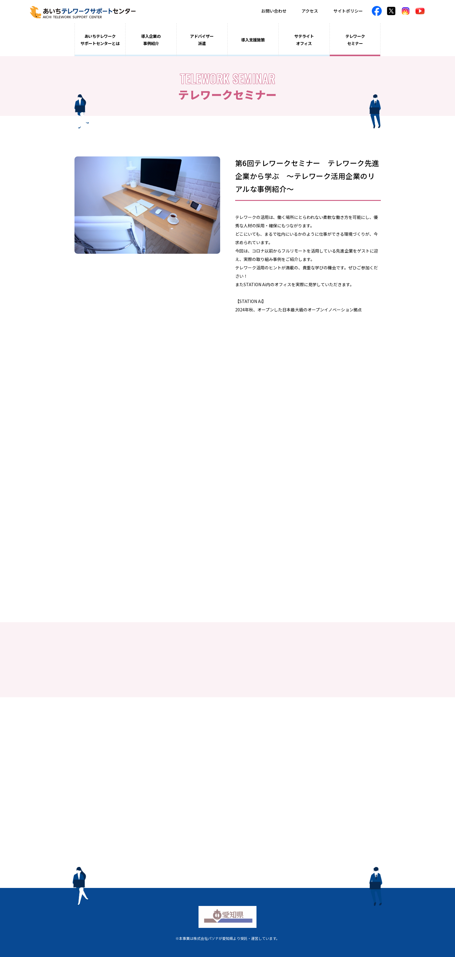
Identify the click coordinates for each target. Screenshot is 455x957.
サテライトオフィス (304, 39)
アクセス (310, 10)
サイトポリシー (348, 10)
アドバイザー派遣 (202, 39)
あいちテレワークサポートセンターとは (100, 39)
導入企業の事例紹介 (151, 39)
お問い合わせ (274, 10)
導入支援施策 (253, 40)
